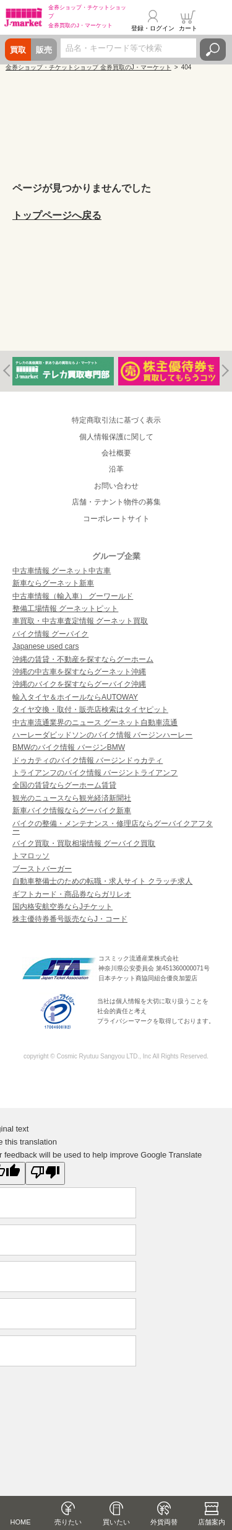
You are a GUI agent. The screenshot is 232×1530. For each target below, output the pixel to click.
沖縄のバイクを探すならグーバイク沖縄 (79, 684)
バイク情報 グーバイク (50, 634)
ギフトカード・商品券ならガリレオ (71, 894)
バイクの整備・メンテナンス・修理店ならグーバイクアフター (112, 827)
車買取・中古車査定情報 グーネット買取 (80, 621)
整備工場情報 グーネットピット (65, 608)
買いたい (116, 1522)
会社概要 (116, 453)
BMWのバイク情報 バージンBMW (68, 747)
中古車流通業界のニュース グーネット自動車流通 (95, 722)
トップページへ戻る (56, 215)
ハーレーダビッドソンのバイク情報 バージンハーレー (102, 735)
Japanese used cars (45, 646)
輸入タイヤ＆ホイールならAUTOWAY (75, 697)
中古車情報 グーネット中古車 (61, 570)
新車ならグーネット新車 (53, 583)
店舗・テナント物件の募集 (116, 502)
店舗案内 (211, 1522)
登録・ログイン (152, 28)
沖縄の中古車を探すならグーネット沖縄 (79, 671)
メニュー (215, 21)
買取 (18, 50)
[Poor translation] (45, 1173)
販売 (44, 50)
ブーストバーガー (42, 868)
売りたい (68, 1522)
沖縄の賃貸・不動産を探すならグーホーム (82, 659)
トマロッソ (30, 855)
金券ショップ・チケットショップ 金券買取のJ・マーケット (88, 67)
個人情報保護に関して (116, 437)
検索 (213, 49)
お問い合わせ (116, 485)
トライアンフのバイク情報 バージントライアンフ (95, 772)
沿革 (116, 469)
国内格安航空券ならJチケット (62, 906)
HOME (21, 1522)
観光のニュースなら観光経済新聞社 (71, 798)
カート (188, 28)
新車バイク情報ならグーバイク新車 (71, 810)
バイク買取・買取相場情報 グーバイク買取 (83, 843)
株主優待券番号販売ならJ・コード (69, 919)
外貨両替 (164, 1522)
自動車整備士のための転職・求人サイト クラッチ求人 (102, 881)
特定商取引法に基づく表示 (116, 420)
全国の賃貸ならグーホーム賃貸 (64, 785)
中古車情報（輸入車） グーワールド (72, 596)
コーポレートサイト (116, 518)
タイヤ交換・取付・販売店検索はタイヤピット (90, 709)
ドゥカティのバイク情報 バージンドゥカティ (87, 760)
